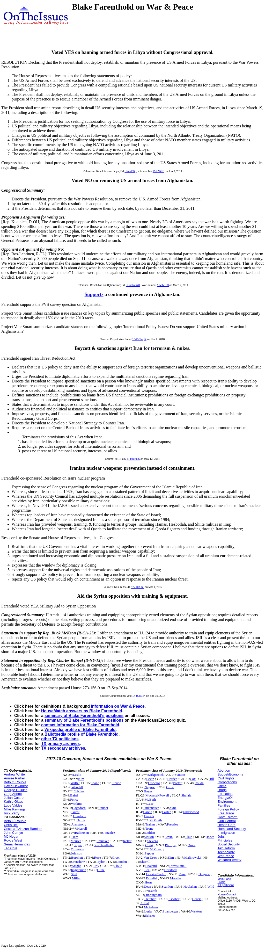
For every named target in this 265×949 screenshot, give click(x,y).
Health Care (226, 825)
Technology (226, 852)
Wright (76, 866)
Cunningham (153, 895)
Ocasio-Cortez (156, 874)
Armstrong (78, 824)
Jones (210, 837)
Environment (227, 801)
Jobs (221, 836)
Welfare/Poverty (229, 860)
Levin (150, 779)
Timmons (77, 849)
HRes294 (129, 171)
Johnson (76, 853)
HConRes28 (133, 285)
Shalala (186, 795)
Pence (74, 799)
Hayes (148, 791)
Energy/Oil (225, 798)
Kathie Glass (13, 801)
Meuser (76, 841)
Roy (96, 866)
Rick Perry (11, 813)
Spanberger (170, 911)
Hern (74, 837)
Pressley (172, 824)
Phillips (170, 845)
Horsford (170, 870)
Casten (166, 812)
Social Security (229, 844)
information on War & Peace (117, 706)
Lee (147, 870)
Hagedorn (79, 808)
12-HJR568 (137, 587)
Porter (177, 783)
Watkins (76, 804)
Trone (149, 828)
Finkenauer (151, 808)
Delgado (204, 874)
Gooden (121, 862)
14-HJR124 (138, 695)
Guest (75, 812)
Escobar (174, 899)
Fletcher (150, 899)
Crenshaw (78, 862)
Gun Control (227, 821)
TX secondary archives (63, 748)
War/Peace (226, 856)
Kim (81, 779)
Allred (144, 903)
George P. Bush (15, 790)
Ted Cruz (10, 848)
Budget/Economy (230, 774)
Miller (76, 878)
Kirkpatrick (156, 775)
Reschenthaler (104, 845)
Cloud (118, 866)
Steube (116, 783)
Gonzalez (108, 833)
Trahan (150, 824)
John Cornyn (13, 833)
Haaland (151, 866)
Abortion (224, 770)
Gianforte (79, 816)
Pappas (149, 853)
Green (116, 857)
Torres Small (177, 866)
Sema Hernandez (17, 844)
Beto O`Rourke (15, 782)
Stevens (152, 841)
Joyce (78, 845)
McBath (150, 799)
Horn (148, 882)
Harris (80, 820)
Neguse (149, 787)
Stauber (103, 808)
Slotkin (149, 837)
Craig (149, 845)
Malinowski (192, 857)
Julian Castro (14, 798)
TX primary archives (60, 743)
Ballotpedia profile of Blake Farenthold (82, 734)
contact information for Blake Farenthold (80, 725)
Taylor (100, 862)
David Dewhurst (16, 786)
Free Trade (226, 813)
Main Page (224, 878)
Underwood (191, 812)
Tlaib (188, 837)
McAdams (151, 907)
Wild (210, 886)
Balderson (82, 833)
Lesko (77, 775)
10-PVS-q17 (139, 339)
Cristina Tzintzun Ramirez (23, 829)
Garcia (147, 812)
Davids (149, 816)
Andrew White (14, 774)
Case (150, 804)
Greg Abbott (13, 794)
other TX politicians (60, 739)
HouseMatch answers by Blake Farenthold (81, 711)
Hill (211, 779)
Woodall (77, 787)
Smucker (103, 841)
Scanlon (167, 886)
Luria (148, 911)
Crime (222, 786)
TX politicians (226, 885)
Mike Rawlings (15, 809)
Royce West (13, 840)
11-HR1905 (133, 459)
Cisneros (154, 783)
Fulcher (78, 791)
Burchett (77, 857)
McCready (157, 849)
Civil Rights (226, 778)
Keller (127, 841)
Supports (94, 294)
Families (224, 805)
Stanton (179, 775)
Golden (150, 833)
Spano (95, 783)
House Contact (227, 894)
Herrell (82, 828)
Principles (225, 840)
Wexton (196, 911)
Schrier (150, 915)
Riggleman (78, 870)
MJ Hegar (11, 836)
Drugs (222, 790)
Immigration (226, 833)
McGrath (155, 820)
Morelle (175, 878)
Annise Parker (14, 778)
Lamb (153, 891)
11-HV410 (158, 171)
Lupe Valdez (13, 805)
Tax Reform (226, 848)
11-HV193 (163, 285)
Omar (191, 845)
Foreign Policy (228, 809)
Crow (170, 787)
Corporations (227, 782)
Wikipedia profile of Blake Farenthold (80, 729)
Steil (74, 874)
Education (225, 794)
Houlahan (190, 886)
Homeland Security (232, 829)
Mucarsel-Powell (157, 795)
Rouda (199, 783)
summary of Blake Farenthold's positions (84, 715)
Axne (172, 808)
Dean (147, 886)
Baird (74, 795)
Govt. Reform (228, 817)
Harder (172, 779)
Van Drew (151, 857)
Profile (222, 881)
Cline (101, 870)
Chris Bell (11, 825)
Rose (97, 857)
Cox (193, 779)
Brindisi (151, 878)
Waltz (74, 783)
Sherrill (145, 862)
